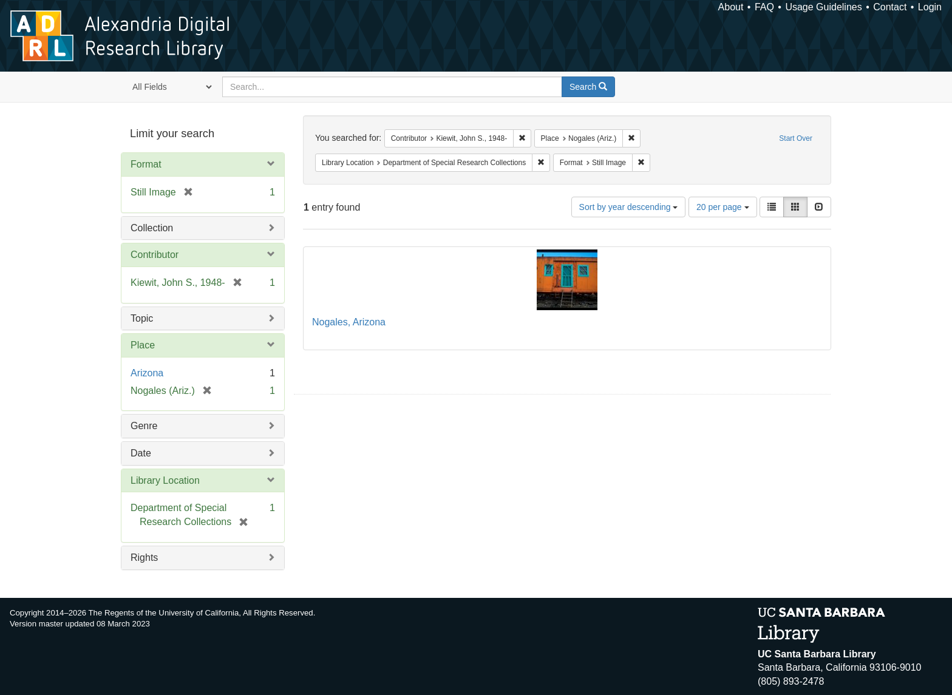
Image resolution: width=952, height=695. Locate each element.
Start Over (795, 138)
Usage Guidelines (823, 7)
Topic (142, 318)
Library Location (165, 480)
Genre (144, 426)
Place (143, 345)
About (731, 7)
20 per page (722, 207)
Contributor (154, 254)
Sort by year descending (628, 207)
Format (146, 164)
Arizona (147, 373)
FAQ (764, 7)
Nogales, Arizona (349, 322)
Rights (144, 557)
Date (141, 453)
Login (930, 7)
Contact (889, 7)
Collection (152, 228)
